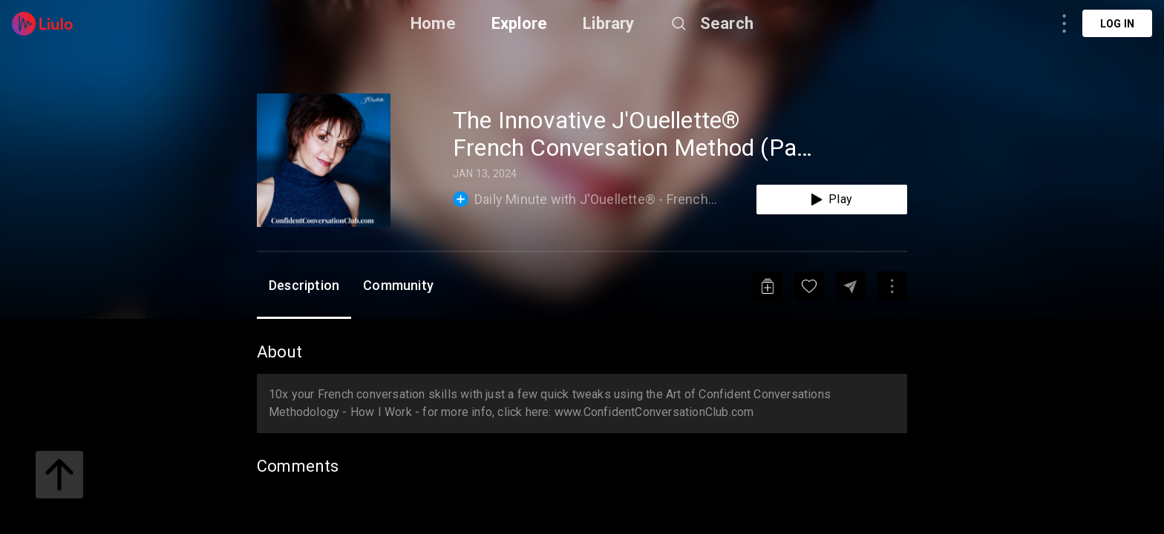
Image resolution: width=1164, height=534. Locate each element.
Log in (1117, 24)
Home (433, 23)
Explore (519, 23)
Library (608, 23)
